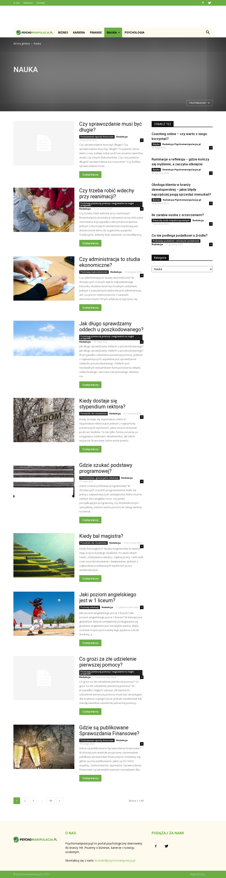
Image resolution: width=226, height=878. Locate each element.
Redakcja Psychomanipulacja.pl (181, 144)
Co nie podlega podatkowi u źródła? (180, 235)
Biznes (63, 32)
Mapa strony (197, 874)
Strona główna (21, 43)
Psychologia (135, 32)
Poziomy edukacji (89, 607)
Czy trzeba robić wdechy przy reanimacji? (106, 193)
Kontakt (41, 2)
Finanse (96, 32)
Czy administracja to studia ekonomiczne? (109, 262)
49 (50, 800)
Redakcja (122, 136)
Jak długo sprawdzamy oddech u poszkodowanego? (111, 326)
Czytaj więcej (90, 174)
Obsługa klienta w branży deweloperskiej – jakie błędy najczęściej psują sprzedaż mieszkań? (181, 189)
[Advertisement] (113, 17)
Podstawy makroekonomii (94, 272)
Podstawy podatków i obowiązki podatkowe (176, 240)
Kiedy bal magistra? (101, 536)
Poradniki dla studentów (93, 413)
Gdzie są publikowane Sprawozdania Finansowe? (109, 730)
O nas (16, 2)
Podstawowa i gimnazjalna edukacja (99, 477)
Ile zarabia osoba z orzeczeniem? (178, 215)
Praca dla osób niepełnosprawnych (171, 220)
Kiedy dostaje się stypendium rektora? (102, 404)
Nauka (113, 32)
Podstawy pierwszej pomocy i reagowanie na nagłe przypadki (107, 204)
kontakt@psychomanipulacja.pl (115, 860)
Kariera (79, 32)
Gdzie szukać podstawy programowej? (105, 468)
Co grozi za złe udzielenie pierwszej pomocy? (107, 662)
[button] (208, 32)
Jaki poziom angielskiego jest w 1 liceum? (107, 597)
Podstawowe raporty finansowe (96, 136)
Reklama (28, 2)
